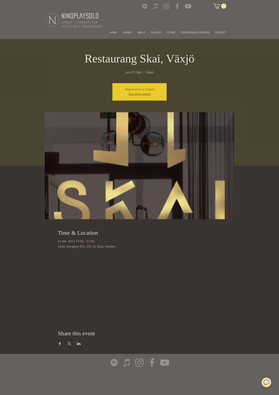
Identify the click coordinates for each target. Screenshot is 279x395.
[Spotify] (145, 6)
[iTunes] (155, 6)
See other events (139, 94)
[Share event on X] (69, 343)
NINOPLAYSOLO (80, 15)
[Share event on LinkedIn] (79, 343)
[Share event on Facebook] (60, 343)
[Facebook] (177, 6)
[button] (220, 6)
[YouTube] (188, 6)
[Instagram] (166, 6)
